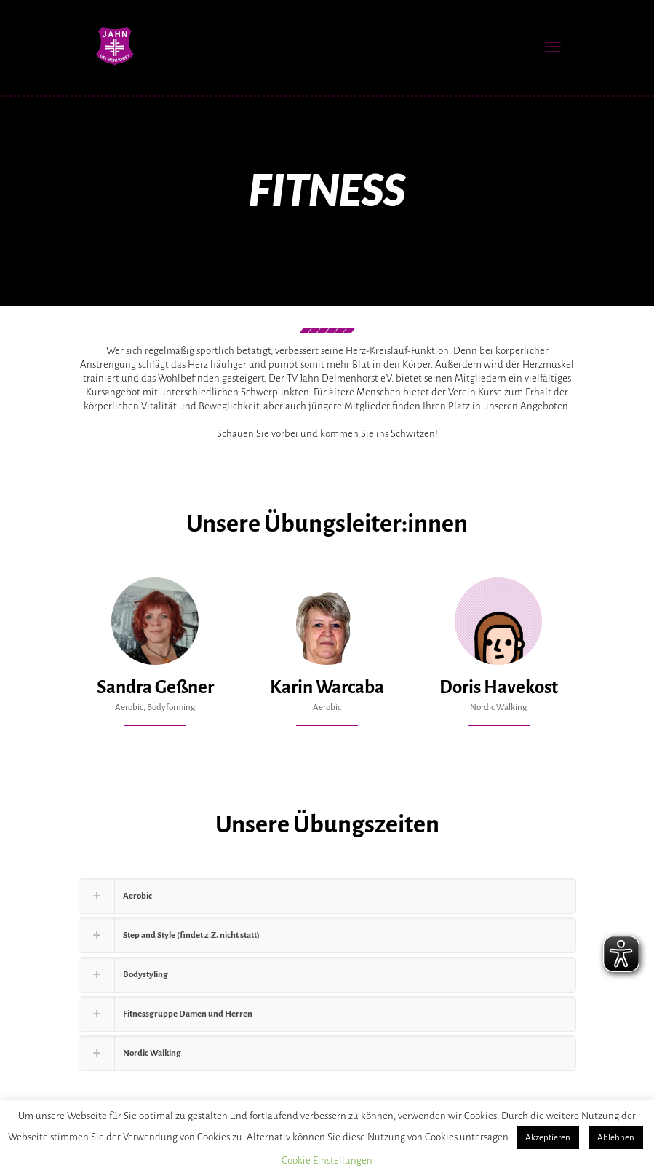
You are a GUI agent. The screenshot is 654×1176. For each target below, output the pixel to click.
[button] (327, 896)
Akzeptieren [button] (547, 1138)
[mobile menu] (553, 47)
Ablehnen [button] (615, 1138)
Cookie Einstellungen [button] (327, 1160)
